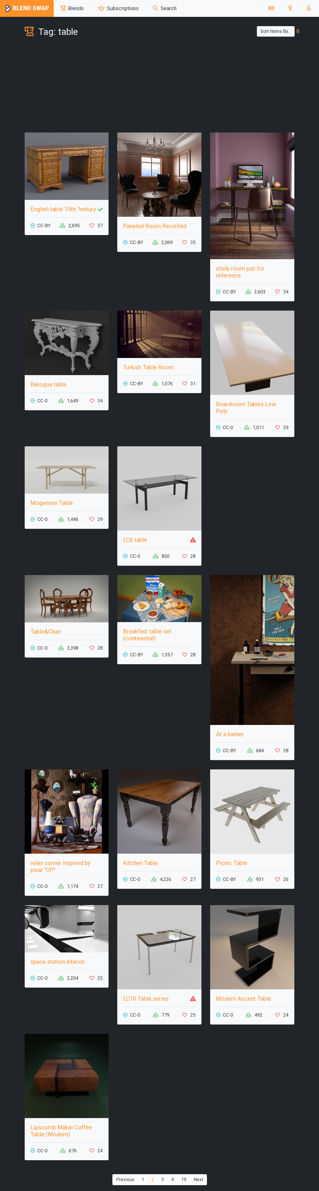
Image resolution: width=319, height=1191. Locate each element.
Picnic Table (231, 862)
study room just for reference (240, 272)
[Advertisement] (160, 86)
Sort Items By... (277, 31)
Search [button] (164, 8)
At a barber (230, 734)
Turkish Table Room (148, 367)
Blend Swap (27, 8)
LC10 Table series (146, 998)
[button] (290, 8)
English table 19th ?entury (63, 209)
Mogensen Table (51, 502)
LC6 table (135, 539)
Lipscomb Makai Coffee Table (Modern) (61, 1131)
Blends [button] (72, 8)
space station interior (57, 961)
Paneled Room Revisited (154, 226)
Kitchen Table (140, 862)
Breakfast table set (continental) (147, 635)
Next (198, 1179)
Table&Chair (45, 631)
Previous (125, 1179)
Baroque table (48, 384)
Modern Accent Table (243, 998)
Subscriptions (118, 8)
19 (183, 1179)
